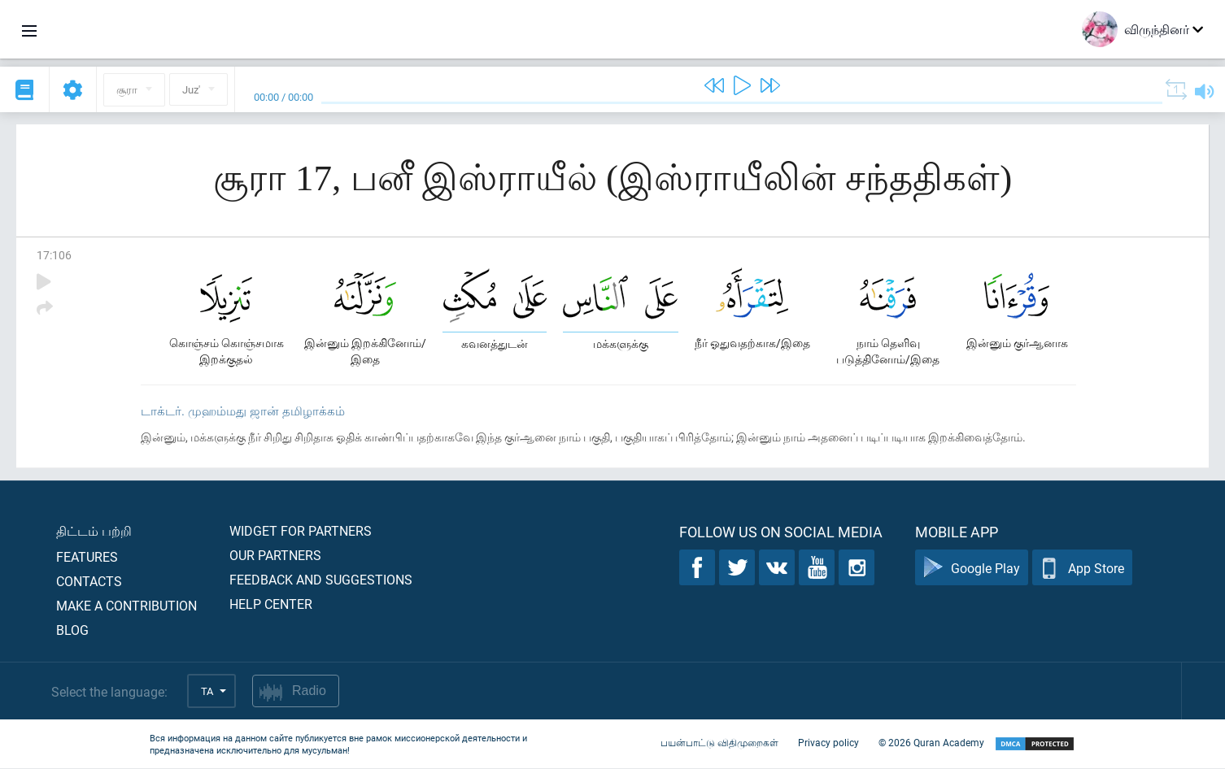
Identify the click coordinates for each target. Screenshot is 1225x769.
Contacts (89, 581)
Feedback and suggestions (320, 580)
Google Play (971, 568)
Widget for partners (300, 531)
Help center (270, 604)
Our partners (275, 555)
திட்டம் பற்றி (94, 531)
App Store (1082, 568)
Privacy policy (828, 742)
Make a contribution (126, 606)
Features (87, 557)
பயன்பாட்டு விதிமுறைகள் (719, 742)
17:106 (54, 255)
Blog (72, 630)
